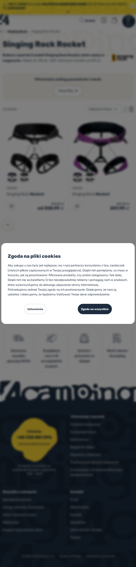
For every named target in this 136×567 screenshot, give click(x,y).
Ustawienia (35, 309)
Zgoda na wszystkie (95, 309)
